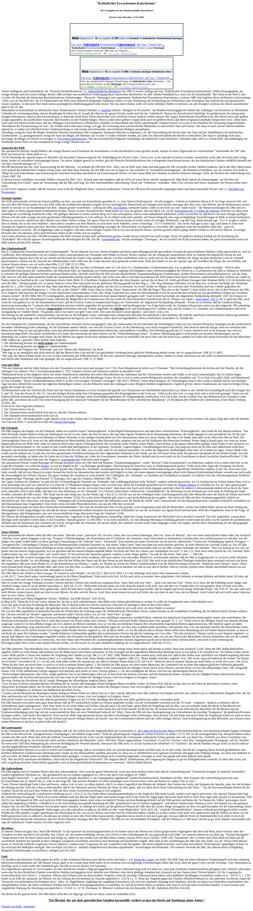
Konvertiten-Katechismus (71, 138)
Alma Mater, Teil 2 (206, 299)
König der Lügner (144, 859)
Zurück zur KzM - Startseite (18, 906)
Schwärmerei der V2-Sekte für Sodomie (196, 210)
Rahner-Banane (187, 484)
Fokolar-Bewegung (64, 421)
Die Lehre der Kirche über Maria (156, 730)
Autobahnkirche (111, 239)
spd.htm (105, 110)
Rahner (45, 465)
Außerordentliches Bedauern (103, 91)
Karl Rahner (120, 207)
